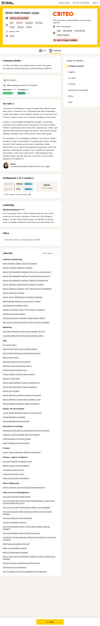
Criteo (35, 12)
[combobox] (42, 253)
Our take (72, 78)
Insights (71, 72)
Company (55, 50)
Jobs (70, 102)
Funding (71, 84)
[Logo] (7, 2)
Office (70, 96)
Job (42, 50)
